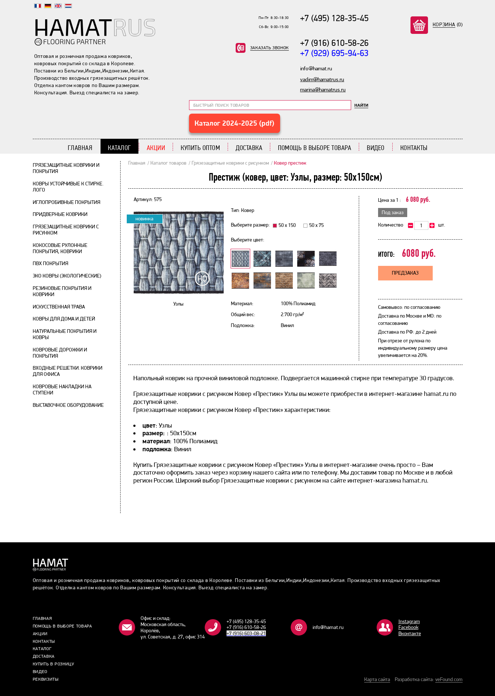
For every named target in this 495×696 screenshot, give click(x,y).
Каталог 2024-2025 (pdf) (234, 123)
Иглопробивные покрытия (66, 202)
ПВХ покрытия (50, 263)
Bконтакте (409, 633)
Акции (156, 148)
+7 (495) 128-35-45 (334, 18)
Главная (80, 148)
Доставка (249, 148)
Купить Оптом (200, 148)
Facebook (408, 627)
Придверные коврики (60, 214)
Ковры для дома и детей (64, 319)
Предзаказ (405, 273)
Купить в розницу (53, 663)
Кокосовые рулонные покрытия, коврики (60, 248)
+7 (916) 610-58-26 (334, 43)
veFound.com (449, 679)
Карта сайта (377, 679)
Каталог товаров (168, 163)
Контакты (414, 148)
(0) (448, 24)
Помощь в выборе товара (314, 148)
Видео (376, 148)
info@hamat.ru (328, 627)
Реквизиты (46, 679)
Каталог (119, 148)
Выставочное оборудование (68, 405)
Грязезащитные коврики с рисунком (230, 163)
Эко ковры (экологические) (67, 276)
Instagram (409, 621)
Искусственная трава (59, 307)
